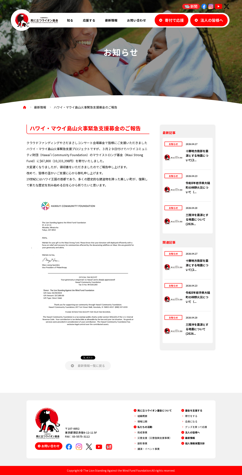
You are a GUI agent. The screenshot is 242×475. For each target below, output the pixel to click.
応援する (89, 20)
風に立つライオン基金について (154, 410)
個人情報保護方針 (195, 443)
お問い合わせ (136, 20)
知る (70, 20)
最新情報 (111, 20)
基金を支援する (193, 410)
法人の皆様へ (192, 432)
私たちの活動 (144, 427)
